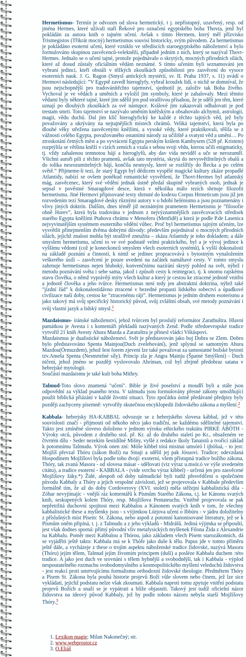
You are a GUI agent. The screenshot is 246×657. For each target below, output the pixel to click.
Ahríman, (152, 362)
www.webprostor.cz (76, 642)
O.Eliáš (63, 648)
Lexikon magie (71, 637)
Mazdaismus (56, 320)
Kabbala (52, 417)
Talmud (51, 385)
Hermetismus (57, 22)
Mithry (129, 373)
